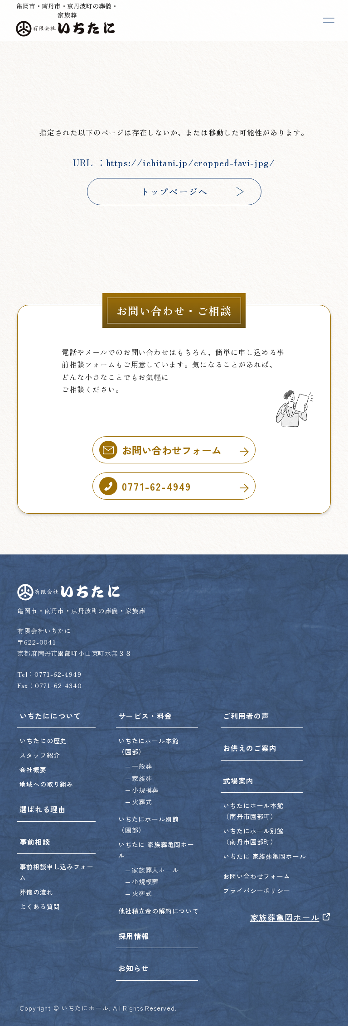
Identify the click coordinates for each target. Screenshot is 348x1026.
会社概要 (32, 769)
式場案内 (238, 780)
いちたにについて (50, 715)
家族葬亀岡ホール (290, 917)
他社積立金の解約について (158, 910)
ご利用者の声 (246, 715)
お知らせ (133, 968)
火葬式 (142, 802)
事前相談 (34, 841)
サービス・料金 (145, 715)
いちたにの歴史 (43, 740)
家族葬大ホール (155, 870)
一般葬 (142, 766)
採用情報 (133, 935)
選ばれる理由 (42, 809)
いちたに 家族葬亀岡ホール (264, 856)
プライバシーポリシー (256, 890)
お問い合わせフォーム (256, 876)
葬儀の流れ (36, 891)
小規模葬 (145, 790)
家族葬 (142, 778)
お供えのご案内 (250, 747)
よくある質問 (39, 906)
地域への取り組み (46, 784)
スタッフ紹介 (39, 755)
